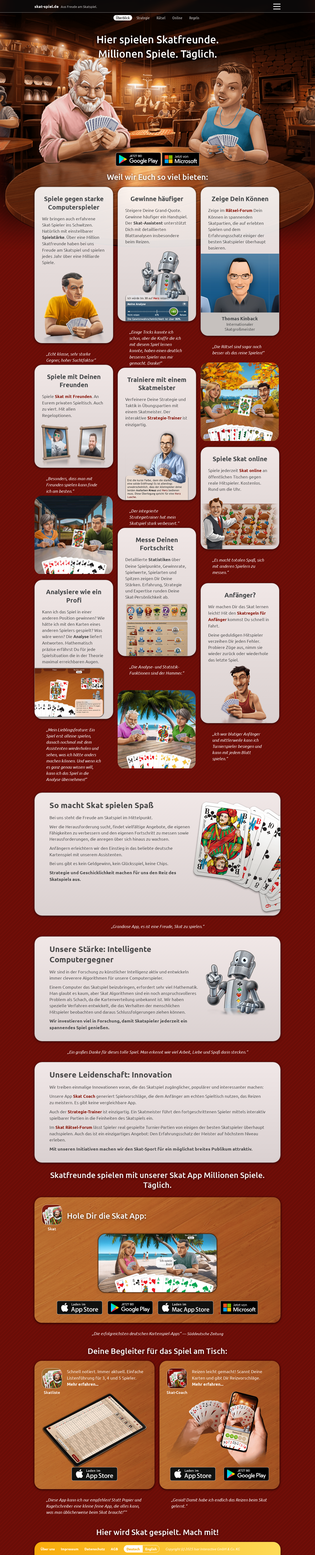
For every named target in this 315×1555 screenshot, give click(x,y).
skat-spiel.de (65, 6)
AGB (114, 1549)
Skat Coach (84, 1096)
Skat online (250, 470)
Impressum (70, 1549)
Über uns (48, 1549)
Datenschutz (94, 1549)
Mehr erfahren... (82, 1384)
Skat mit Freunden (73, 396)
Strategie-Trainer (164, 417)
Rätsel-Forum (239, 210)
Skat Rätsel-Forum (73, 1127)
